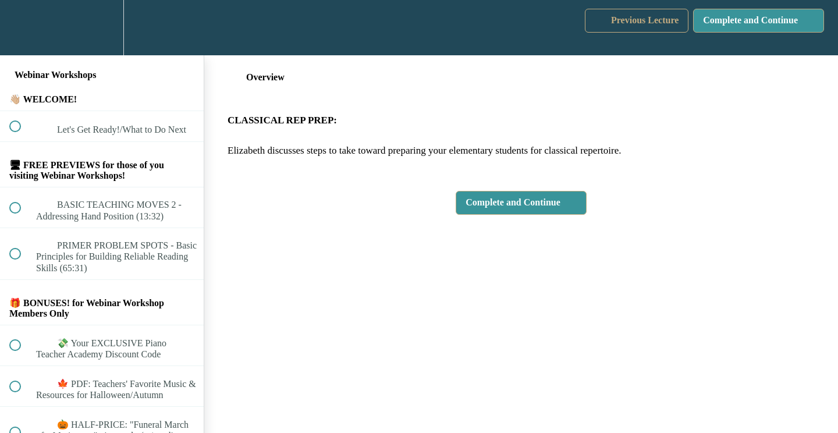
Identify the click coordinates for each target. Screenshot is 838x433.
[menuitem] (101, 27)
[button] (21, 27)
